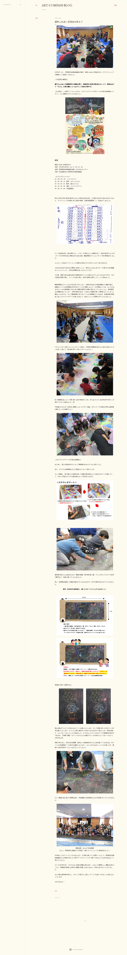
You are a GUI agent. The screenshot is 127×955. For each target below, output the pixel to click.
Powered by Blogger (76, 949)
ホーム (44, 9)
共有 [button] (36, 18)
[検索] (115, 5)
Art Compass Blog (57, 5)
